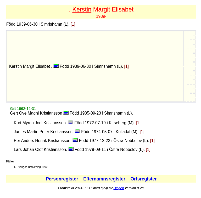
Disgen (118, 188)
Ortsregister (143, 179)
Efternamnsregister (105, 179)
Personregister (63, 179)
